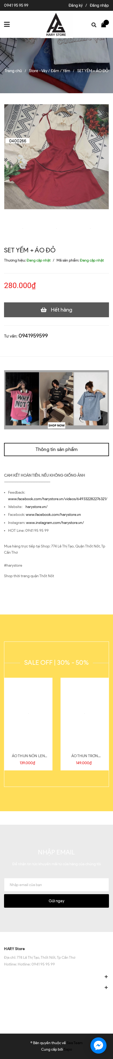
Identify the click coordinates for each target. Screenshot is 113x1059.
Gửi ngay (56, 900)
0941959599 (33, 335)
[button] (56, 937)
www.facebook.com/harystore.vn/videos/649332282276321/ (57, 499)
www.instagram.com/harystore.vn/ (55, 522)
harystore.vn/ (37, 507)
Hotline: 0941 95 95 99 (36, 964)
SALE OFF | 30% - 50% (56, 662)
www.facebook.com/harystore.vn (53, 514)
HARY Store (14, 949)
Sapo (68, 1049)
